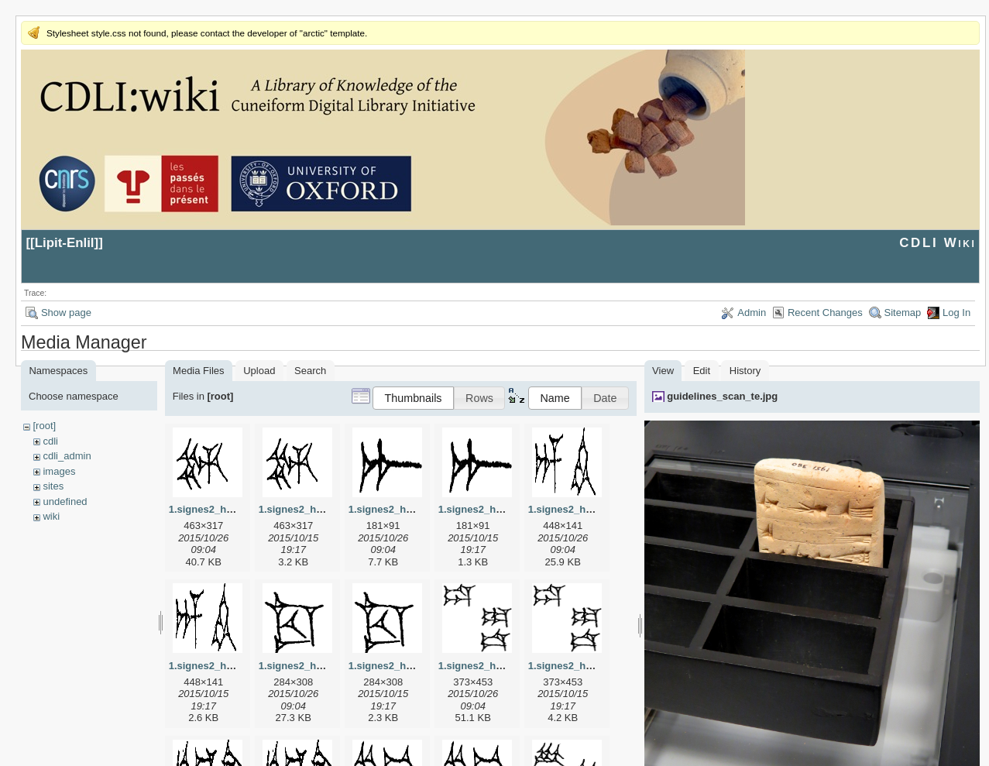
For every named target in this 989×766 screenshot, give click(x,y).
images (59, 471)
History (745, 370)
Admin (751, 312)
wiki (51, 516)
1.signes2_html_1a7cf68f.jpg (417, 509)
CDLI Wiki (937, 242)
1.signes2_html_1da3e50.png (598, 666)
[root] (44, 425)
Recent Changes (825, 312)
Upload (259, 370)
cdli (50, 441)
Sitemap (903, 312)
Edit (701, 370)
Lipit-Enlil (64, 242)
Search (310, 370)
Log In (956, 312)
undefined (65, 501)
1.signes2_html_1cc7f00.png (417, 666)
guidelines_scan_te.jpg (722, 396)
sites (53, 486)
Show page (66, 312)
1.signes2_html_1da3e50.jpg (506, 666)
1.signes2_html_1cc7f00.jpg (325, 666)
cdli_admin (67, 456)
